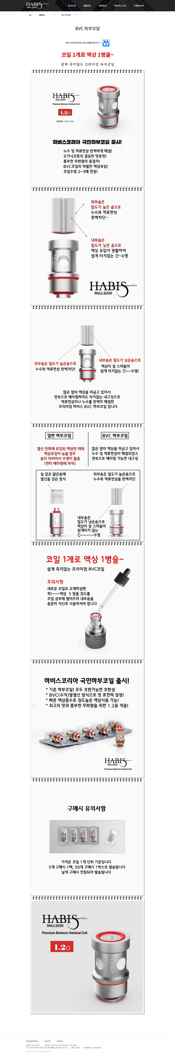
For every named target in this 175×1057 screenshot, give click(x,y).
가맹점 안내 (139, 5)
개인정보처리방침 (32, 1041)
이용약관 (60, 1041)
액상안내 (102, 5)
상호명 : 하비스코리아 (33, 1045)
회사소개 (72, 5)
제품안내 (87, 5)
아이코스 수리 (120, 5)
